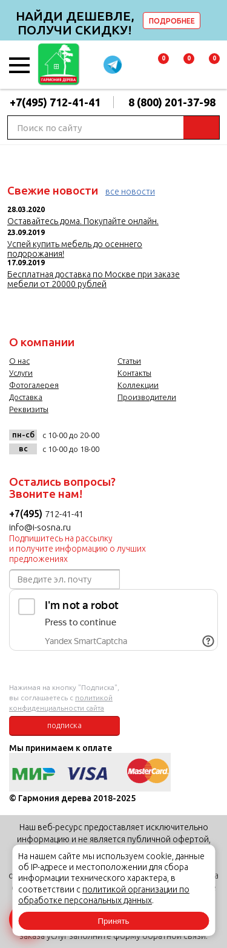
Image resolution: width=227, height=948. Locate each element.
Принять (113, 921)
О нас (19, 360)
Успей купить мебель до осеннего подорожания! (74, 249)
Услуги (21, 373)
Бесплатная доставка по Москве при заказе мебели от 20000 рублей (93, 279)
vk (115, 440)
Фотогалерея (34, 385)
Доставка (25, 397)
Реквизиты (28, 409)
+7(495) (27, 513)
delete (216, 20)
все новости (130, 191)
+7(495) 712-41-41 (55, 102)
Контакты (134, 373)
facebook (140, 440)
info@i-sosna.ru (40, 527)
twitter (165, 440)
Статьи (129, 360)
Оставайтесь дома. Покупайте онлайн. (83, 221)
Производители (146, 397)
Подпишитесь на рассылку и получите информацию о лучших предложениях (77, 549)
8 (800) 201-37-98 (171, 102)
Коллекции (138, 385)
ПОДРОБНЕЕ (172, 21)
